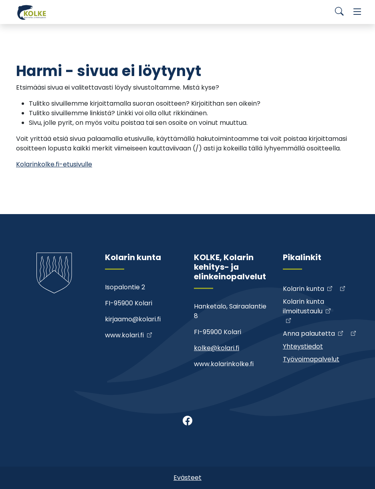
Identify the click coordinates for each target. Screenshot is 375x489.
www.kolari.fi (124, 335)
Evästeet (187, 477)
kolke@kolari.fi (216, 348)
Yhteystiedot (303, 346)
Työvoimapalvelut (311, 359)
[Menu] (357, 12)
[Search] (339, 12)
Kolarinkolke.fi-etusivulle (54, 164)
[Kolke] (32, 12)
